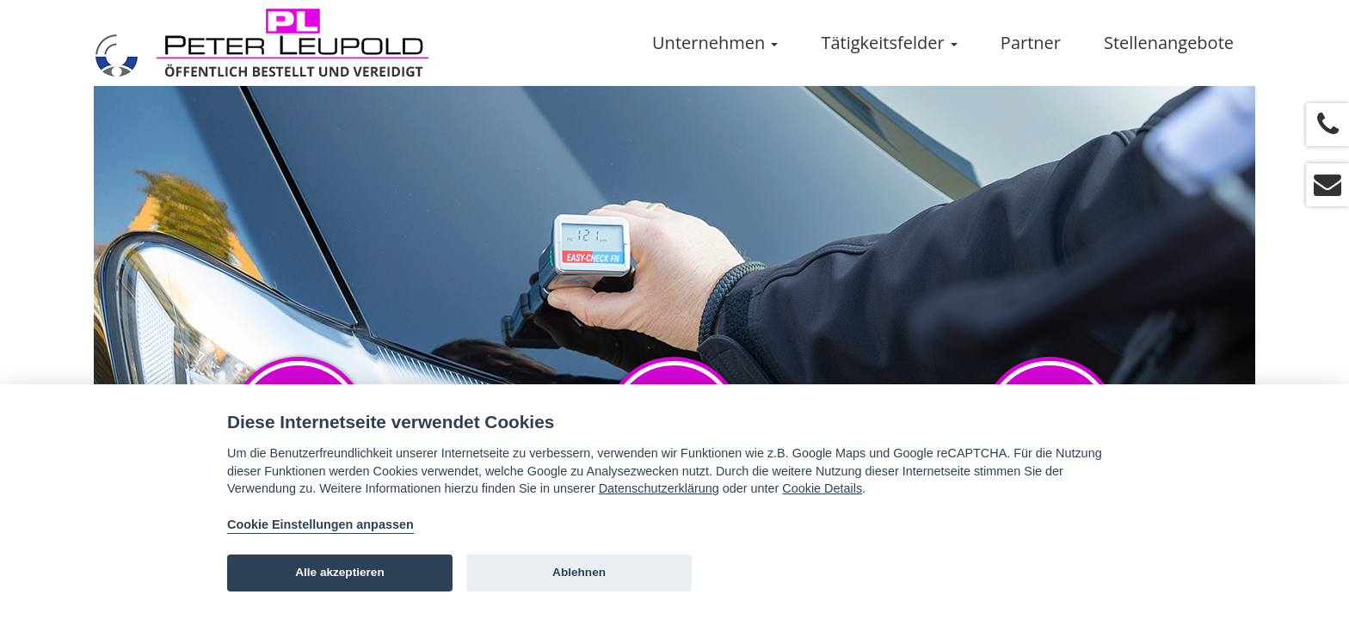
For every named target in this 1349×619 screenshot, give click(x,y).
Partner (1031, 42)
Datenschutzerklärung (659, 488)
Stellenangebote (1169, 42)
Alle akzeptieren (340, 572)
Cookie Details (822, 488)
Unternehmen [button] (715, 42)
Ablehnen (579, 572)
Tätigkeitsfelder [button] (889, 42)
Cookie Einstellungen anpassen (320, 524)
